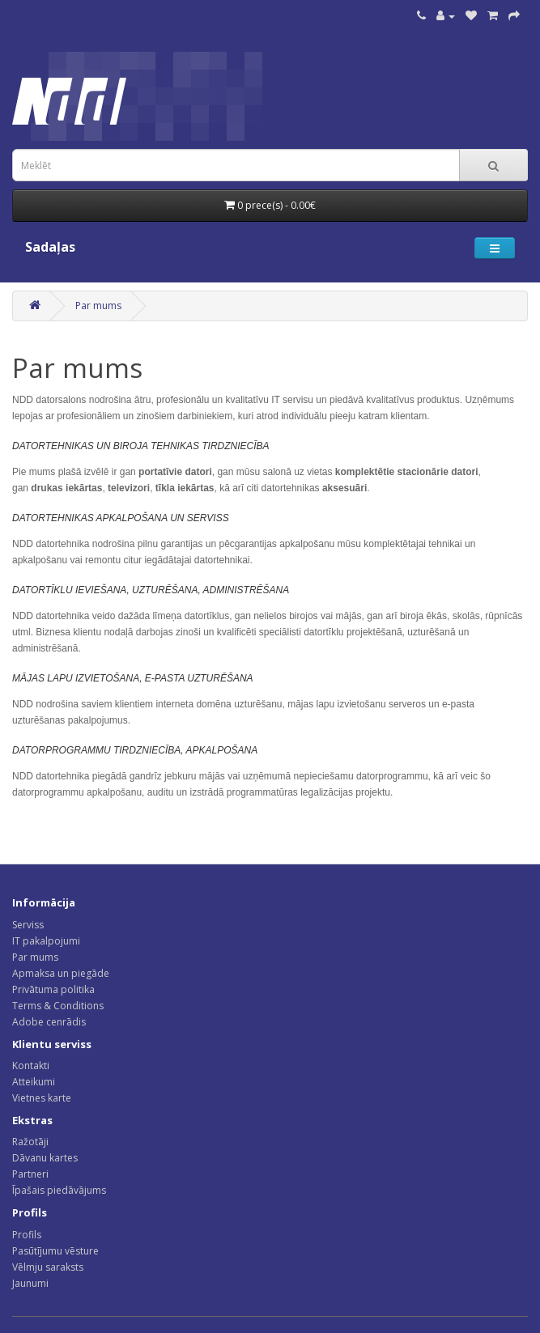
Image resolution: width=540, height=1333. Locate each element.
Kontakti (30, 1065)
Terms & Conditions (58, 1005)
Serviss (28, 925)
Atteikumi (33, 1082)
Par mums (98, 305)
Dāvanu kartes (45, 1158)
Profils (26, 1235)
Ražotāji (30, 1141)
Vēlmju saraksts (47, 1267)
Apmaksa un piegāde (60, 973)
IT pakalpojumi (46, 941)
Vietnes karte (41, 1098)
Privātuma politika (53, 989)
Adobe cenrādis (49, 1022)
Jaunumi (30, 1283)
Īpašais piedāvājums (59, 1190)
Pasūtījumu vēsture (55, 1251)
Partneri (30, 1174)
